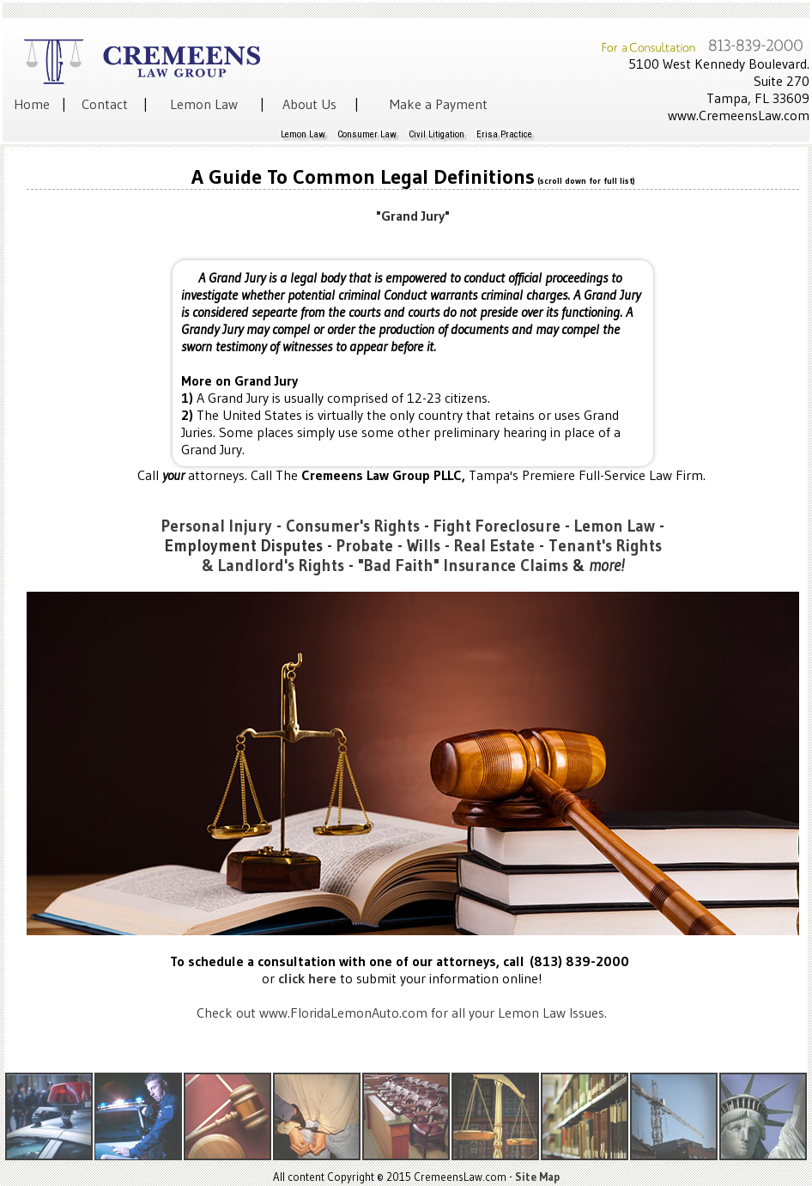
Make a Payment (439, 104)
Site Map (537, 1176)
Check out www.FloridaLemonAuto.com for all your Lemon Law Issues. (402, 1012)
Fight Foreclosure (497, 526)
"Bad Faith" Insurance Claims (463, 565)
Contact (105, 104)
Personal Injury (216, 526)
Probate (364, 546)
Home (32, 104)
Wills (423, 546)
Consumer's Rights (353, 526)
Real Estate (494, 546)
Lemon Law (204, 104)
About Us (309, 104)
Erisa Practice (504, 134)
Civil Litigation (436, 134)
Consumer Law (367, 134)
